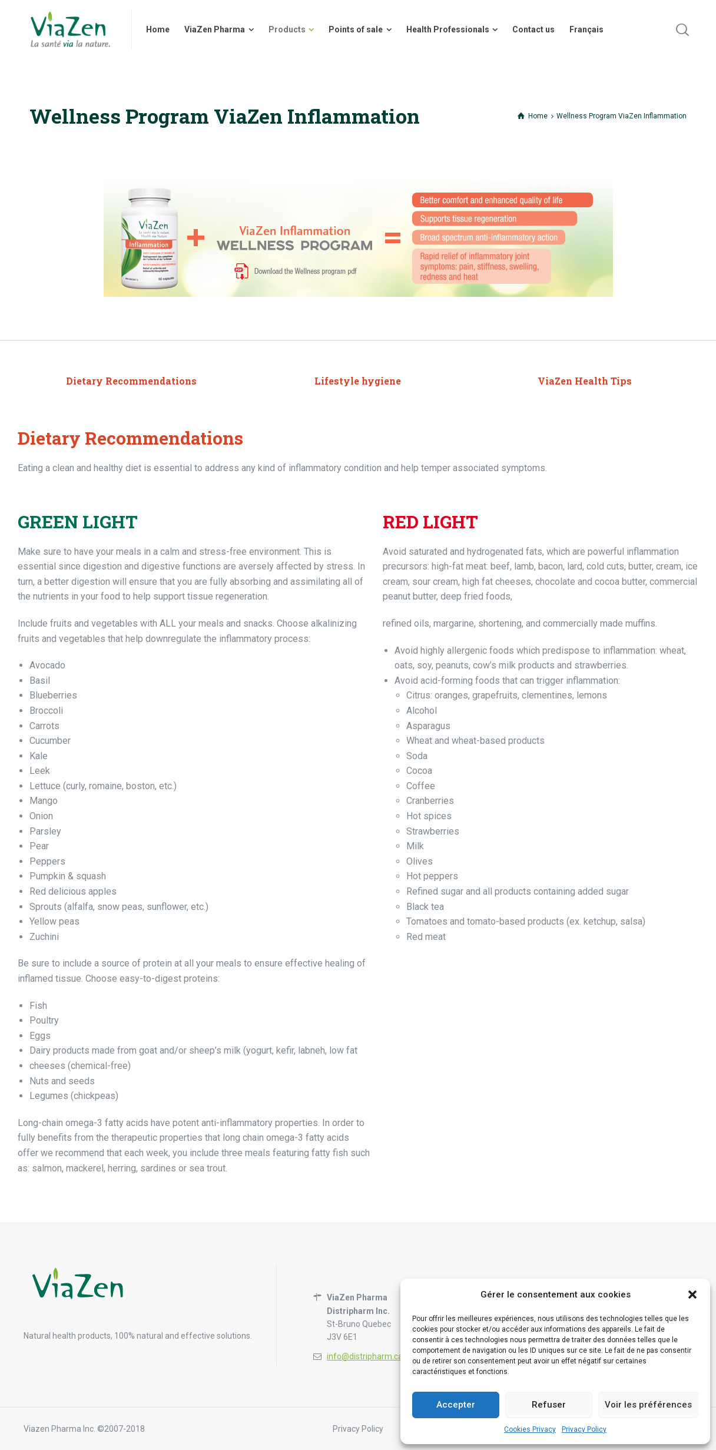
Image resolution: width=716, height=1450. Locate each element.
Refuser (549, 1404)
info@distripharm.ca (365, 1356)
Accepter (455, 1404)
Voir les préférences (648, 1404)
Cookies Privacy (530, 1429)
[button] (692, 1294)
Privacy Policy (584, 1429)
